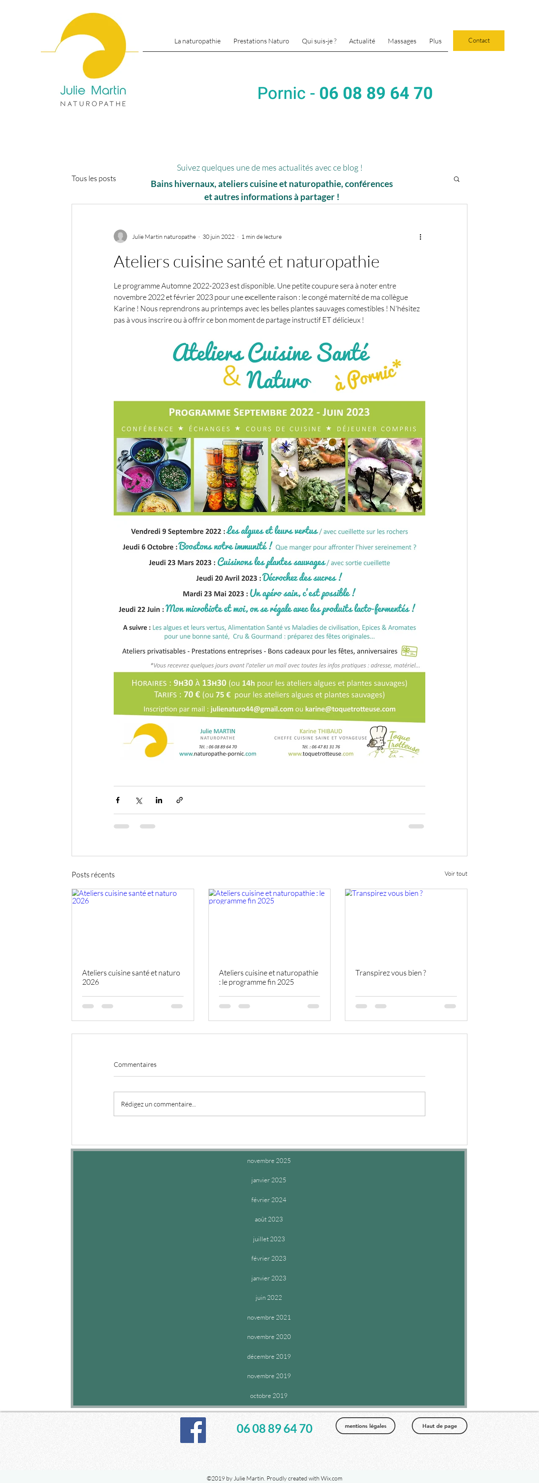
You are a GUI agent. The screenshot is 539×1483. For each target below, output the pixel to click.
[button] (402, 43)
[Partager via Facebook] (118, 800)
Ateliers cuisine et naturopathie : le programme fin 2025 (268, 977)
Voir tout (456, 873)
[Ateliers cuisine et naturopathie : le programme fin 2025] (270, 923)
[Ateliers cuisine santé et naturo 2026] (133, 923)
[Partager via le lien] (180, 800)
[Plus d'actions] (420, 236)
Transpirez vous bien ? (390, 972)
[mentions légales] (365, 1425)
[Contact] (478, 40)
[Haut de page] (439, 1425)
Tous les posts (94, 178)
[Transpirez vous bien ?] (406, 923)
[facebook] (193, 1430)
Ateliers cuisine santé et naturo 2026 (131, 977)
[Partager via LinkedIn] (159, 800)
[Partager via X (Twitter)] (138, 800)
